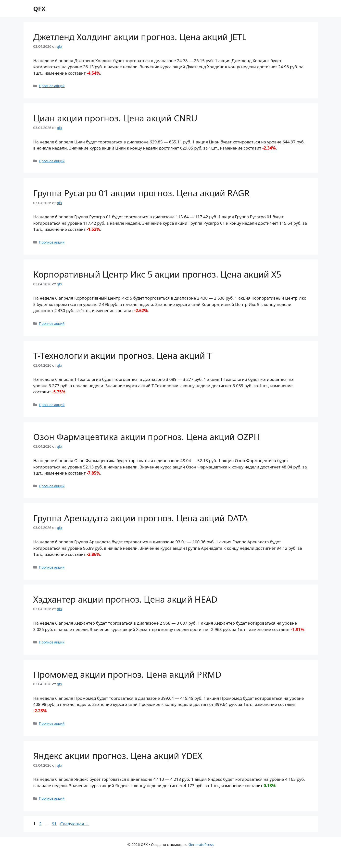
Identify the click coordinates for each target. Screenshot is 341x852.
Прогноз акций (52, 85)
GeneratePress (201, 844)
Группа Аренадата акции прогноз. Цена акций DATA (140, 518)
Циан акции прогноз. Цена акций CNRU (115, 118)
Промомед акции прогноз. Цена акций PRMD (127, 674)
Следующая (74, 824)
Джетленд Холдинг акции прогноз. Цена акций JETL (140, 37)
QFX (39, 8)
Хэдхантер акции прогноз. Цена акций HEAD (125, 599)
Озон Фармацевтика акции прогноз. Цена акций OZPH (146, 437)
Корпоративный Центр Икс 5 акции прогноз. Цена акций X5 (157, 274)
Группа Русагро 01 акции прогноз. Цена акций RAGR (141, 193)
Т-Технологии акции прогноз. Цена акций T (122, 355)
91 (55, 824)
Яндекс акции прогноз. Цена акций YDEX (117, 755)
